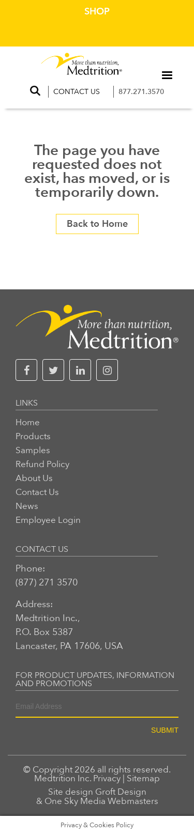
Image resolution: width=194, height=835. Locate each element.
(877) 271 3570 (47, 582)
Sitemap (143, 778)
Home (28, 422)
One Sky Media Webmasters (101, 801)
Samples (33, 450)
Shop (97, 11)
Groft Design (120, 792)
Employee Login (48, 520)
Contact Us (76, 92)
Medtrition (55, 778)
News (27, 506)
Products (33, 436)
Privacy (107, 778)
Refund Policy (42, 464)
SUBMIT (164, 730)
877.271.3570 (141, 92)
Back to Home (97, 224)
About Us (34, 478)
